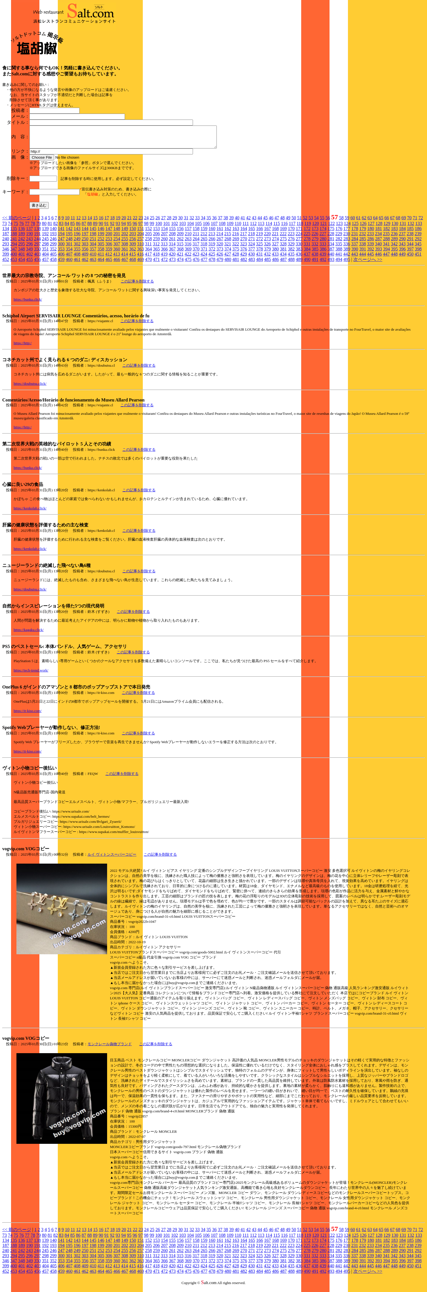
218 (251, 237)
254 (116, 243)
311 (148, 248)
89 (95, 227)
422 (187, 258)
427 (227, 258)
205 (148, 237)
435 (291, 258)
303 (85, 248)
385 (315, 253)
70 (409, 222)
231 (354, 237)
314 (172, 248)
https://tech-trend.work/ (31, 674)
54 (316, 222)
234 (378, 237)
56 (328, 222)
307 (116, 248)
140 (53, 232)
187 (5, 237)
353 (61, 253)
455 (29, 263)
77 (27, 227)
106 (206, 227)
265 (204, 243)
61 (358, 222)
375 (235, 253)
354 (69, 253)
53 (311, 222)
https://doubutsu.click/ (30, 388)
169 (283, 232)
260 (164, 243)
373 (219, 253)
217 (243, 237)
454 (21, 263)
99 (152, 227)
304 (93, 248)
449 (402, 258)
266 (212, 243)
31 (186, 222)
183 (394, 232)
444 (362, 258)
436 (299, 258)
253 (108, 243)
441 (338, 258)
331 (306, 248)
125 (355, 227)
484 (259, 263)
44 (260, 222)
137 (29, 232)
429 (243, 258)
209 (180, 237)
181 (378, 232)
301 (69, 248)
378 (259, 253)
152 (148, 232)
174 (323, 232)
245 (45, 243)
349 (29, 253)
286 (370, 243)
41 (243, 222)
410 (93, 258)
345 (418, 248)
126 (363, 227)
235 (386, 237)
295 (21, 248)
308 (124, 248)
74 (10, 227)
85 (72, 227)
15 (95, 222)
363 (140, 253)
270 (243, 243)
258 (148, 243)
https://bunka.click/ (28, 303)
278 (307, 243)
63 (369, 222)
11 (73, 222)
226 (314, 237)
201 (116, 237)
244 (37, 243)
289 (394, 243)
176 (338, 232)
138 (37, 232)
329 (291, 248)
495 (346, 263)
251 (93, 243)
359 (108, 253)
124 (347, 227)
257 (140, 243)
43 (254, 222)
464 (100, 263)
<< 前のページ (16, 222)
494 (338, 263)
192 (45, 237)
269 (235, 243)
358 (100, 253)
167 (267, 232)
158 (196, 232)
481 (235, 263)
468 (132, 263)
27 (163, 222)
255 (124, 243)
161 (219, 232)
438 (314, 258)
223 (291, 237)
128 (378, 227)
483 (251, 263)
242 (21, 243)
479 (219, 263)
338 (362, 248)
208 (172, 237)
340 (378, 248)
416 (140, 258)
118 (300, 227)
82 (55, 227)
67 (392, 222)
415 (132, 258)
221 (275, 237)
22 (135, 222)
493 (331, 263)
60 (352, 222)
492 (323, 263)
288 (386, 243)
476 (196, 263)
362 (132, 253)
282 (338, 243)
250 (85, 243)
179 (362, 232)
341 (386, 248)
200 (108, 237)
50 (294, 222)
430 (251, 258)
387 (331, 253)
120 (315, 227)
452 (5, 263)
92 (112, 227)
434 (283, 258)
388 (338, 253)
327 (275, 248)
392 (370, 253)
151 (140, 232)
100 (158, 227)
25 (152, 222)
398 (418, 253)
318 (203, 248)
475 (188, 263)
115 (276, 227)
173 (315, 232)
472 (164, 263)
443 (354, 258)
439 (322, 258)
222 (283, 237)
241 (13, 243)
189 (21, 237)
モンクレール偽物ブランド (110, 1048)
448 (394, 258)
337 (354, 248)
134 (5, 232)
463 (93, 263)
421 (180, 258)
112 (253, 227)
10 (67, 222)
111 (245, 227)
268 (227, 243)
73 (4, 227)
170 (291, 232)
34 (203, 222)
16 (101, 222)
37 (220, 222)
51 (299, 222)
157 (188, 232)
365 (156, 253)
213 (211, 237)
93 (118, 227)
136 (21, 232)
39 (231, 222)
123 (339, 227)
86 (78, 227)
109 (230, 227)
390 (354, 253)
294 (13, 248)
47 (277, 222)
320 (219, 248)
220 (267, 237)
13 (84, 222)
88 (89, 227)
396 (402, 253)
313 (164, 248)
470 (148, 263)
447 (386, 258)
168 (275, 232)
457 (45, 263)
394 (386, 253)
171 (299, 232)
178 (354, 232)
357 (93, 253)
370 (196, 253)
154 (164, 232)
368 (180, 253)
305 (100, 248)
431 (259, 258)
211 (196, 237)
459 (61, 263)
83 (61, 227)
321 (227, 248)
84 (67, 227)
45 (265, 222)
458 (53, 263)
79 (38, 227)
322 (235, 248)
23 (141, 222)
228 (330, 237)
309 (132, 248)
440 (330, 258)
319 (211, 248)
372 (212, 253)
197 (85, 237)
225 (306, 237)
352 (53, 253)
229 (338, 237)
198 (93, 237)
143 (77, 232)
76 (21, 227)
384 (307, 253)
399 (5, 258)
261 (172, 243)
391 (362, 253)
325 (259, 248)
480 (227, 263)
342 (394, 248)
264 (196, 243)
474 (180, 263)
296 (29, 248)
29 (175, 222)
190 (29, 237)
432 (267, 258)
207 (164, 237)
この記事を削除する (137, 285)
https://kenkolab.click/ (30, 512)
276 (291, 243)
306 (108, 248)
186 (418, 232)
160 (212, 232)
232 (362, 237)
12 (78, 222)
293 (5, 248)
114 (268, 227)
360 (116, 253)
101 (166, 227)
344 (410, 248)
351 (45, 253)
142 (69, 232)
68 (398, 222)
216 (235, 237)
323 (243, 248)
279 (315, 243)
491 (315, 263)
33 (197, 222)
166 (259, 232)
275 (283, 243)
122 (331, 227)
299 (53, 248)
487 (283, 263)
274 (275, 243)
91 (106, 227)
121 (323, 227)
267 (219, 243)
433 (275, 258)
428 (235, 258)
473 (172, 263)
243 (29, 243)
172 (307, 232)
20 (124, 222)
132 (410, 227)
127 (370, 227)
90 (101, 227)
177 (346, 232)
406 (61, 258)
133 (418, 227)
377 (251, 253)
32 (192, 222)
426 (219, 258)
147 (108, 232)
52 (305, 222)
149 (124, 232)
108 (222, 227)
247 (61, 243)
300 (61, 248)
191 (37, 237)
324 (251, 248)
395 (394, 253)
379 (267, 253)
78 (33, 227)
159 (204, 232)
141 (61, 232)
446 (378, 258)
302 (77, 248)
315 (180, 248)
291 (410, 243)
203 (132, 237)
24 (146, 222)
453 (13, 263)
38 (226, 222)
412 (108, 258)
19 (118, 222)
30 (180, 222)
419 (164, 258)
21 (129, 222)
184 (402, 232)
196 (77, 237)
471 (156, 263)
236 (394, 237)
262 (180, 243)
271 (251, 243)
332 (314, 248)
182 (386, 232)
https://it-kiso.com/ (28, 715)
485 (267, 263)
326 (267, 248)
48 (282, 222)
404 (45, 258)
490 (307, 263)
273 (267, 243)
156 (180, 232)
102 (174, 227)
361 (124, 253)
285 (362, 243)
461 (77, 263)
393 (378, 253)
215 (227, 237)
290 (402, 243)
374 (227, 253)
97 (140, 227)
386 (323, 253)
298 (45, 248)
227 (322, 237)
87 (84, 227)
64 (375, 222)
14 (90, 222)
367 (172, 253)
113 (261, 227)
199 (100, 237)
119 (307, 227)
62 (364, 222)
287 (378, 243)
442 (346, 258)
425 (211, 258)
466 (116, 263)
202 (124, 237)
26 (158, 222)
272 (259, 243)
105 (198, 227)
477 (204, 263)
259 (156, 243)
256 (132, 243)
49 (288, 222)
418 (156, 258)
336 (346, 248)
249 (77, 243)
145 (93, 232)
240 (5, 243)
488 (291, 263)
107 (214, 227)
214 (219, 237)
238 (410, 237)
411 (100, 258)
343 (402, 248)
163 (235, 232)
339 (370, 248)
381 (283, 253)
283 (346, 243)
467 (124, 263)
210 (188, 237)
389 (346, 253)
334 (330, 248)
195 (69, 237)
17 (107, 222)
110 (238, 227)
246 (53, 243)
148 (116, 232)
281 (331, 243)
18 (112, 222)
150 (132, 232)
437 (306, 258)
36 (214, 222)
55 (322, 222)
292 (418, 243)
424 (203, 258)
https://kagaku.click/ (29, 634)
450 (410, 258)
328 (283, 248)
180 (370, 232)
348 (21, 253)
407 (69, 258)
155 (172, 232)
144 (85, 232)
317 (195, 248)
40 (237, 222)
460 (69, 263)
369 (188, 253)
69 (403, 222)
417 (148, 258)
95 (129, 227)
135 (13, 232)
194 (61, 237)
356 (85, 253)
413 (116, 258)
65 (381, 222)
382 (291, 253)
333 (322, 248)
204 (140, 237)
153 (156, 232)
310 (140, 248)
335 (338, 248)
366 (164, 253)
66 (386, 222)
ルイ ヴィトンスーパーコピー (112, 859)
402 (29, 258)
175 (331, 232)
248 (69, 243)
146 (100, 232)
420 (172, 258)
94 (123, 227)
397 (410, 253)
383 (299, 253)
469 (140, 263)
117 (292, 227)
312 (156, 248)
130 (394, 227)
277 (299, 243)
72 (420, 222)
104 (190, 227)
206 (156, 237)
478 (212, 263)
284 (354, 243)
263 (188, 243)
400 (13, 258)
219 (259, 237)
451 (418, 258)
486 (275, 263)
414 (124, 258)
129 (386, 227)
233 (370, 237)
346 (5, 253)
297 (37, 248)
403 (37, 258)
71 (415, 222)
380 (275, 253)
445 (370, 258)
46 (271, 222)
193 (53, 237)
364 (148, 253)
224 (299, 237)
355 (77, 253)
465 (108, 263)
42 (248, 222)
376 (243, 253)
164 (243, 232)
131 (402, 227)
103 (182, 227)
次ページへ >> (367, 263)
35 (209, 222)
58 (341, 222)
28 (169, 222)
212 (203, 237)
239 (418, 237)
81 (50, 227)
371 (204, 253)
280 (323, 243)
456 (37, 263)
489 (299, 263)
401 (21, 258)
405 (53, 258)
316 (187, 248)
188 (13, 237)
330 (299, 248)
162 (227, 232)
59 (347, 222)
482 (243, 263)
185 (410, 232)
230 (346, 237)
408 (77, 258)
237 (402, 237)
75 (16, 227)
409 (85, 258)
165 (251, 232)
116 (284, 227)
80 (44, 227)
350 (37, 253)
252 (100, 243)
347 (13, 253)
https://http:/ (23, 347)
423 (195, 258)
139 (45, 232)
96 (135, 227)
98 (146, 227)
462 (85, 263)
